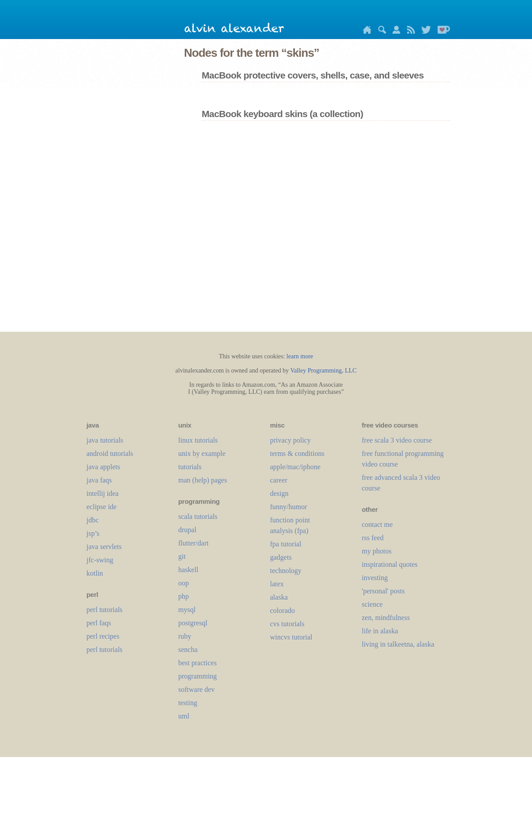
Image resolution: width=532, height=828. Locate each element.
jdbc (92, 520)
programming (197, 676)
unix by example (202, 453)
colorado (282, 610)
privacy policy (290, 440)
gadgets (281, 557)
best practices (197, 663)
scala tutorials (197, 516)
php (183, 596)
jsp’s (92, 533)
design (279, 493)
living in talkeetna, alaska (398, 644)
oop (183, 583)
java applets (103, 467)
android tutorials (109, 453)
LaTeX (277, 584)
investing (375, 577)
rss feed (372, 538)
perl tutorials (104, 609)
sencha (188, 649)
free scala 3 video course (397, 440)
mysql (187, 609)
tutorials (189, 467)
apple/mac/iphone (295, 467)
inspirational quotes (390, 564)
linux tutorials (198, 440)
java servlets (104, 546)
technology (285, 570)
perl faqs (98, 623)
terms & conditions (297, 453)
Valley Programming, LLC (323, 370)
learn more (299, 356)
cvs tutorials (287, 624)
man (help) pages (202, 480)
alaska (279, 597)
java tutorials (104, 440)
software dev (196, 689)
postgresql (192, 623)
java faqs (99, 480)
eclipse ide (101, 506)
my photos (376, 551)
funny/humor (288, 506)
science (372, 604)
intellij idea (102, 493)
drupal (187, 530)
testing (187, 702)
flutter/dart (193, 543)
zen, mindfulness (386, 617)
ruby (184, 636)
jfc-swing (99, 560)
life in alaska (380, 631)
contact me (377, 524)
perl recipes (102, 636)
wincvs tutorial (291, 637)
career (278, 480)
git (182, 556)
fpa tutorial (285, 544)
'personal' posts (383, 591)
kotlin (94, 573)
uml (183, 716)
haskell (188, 569)
